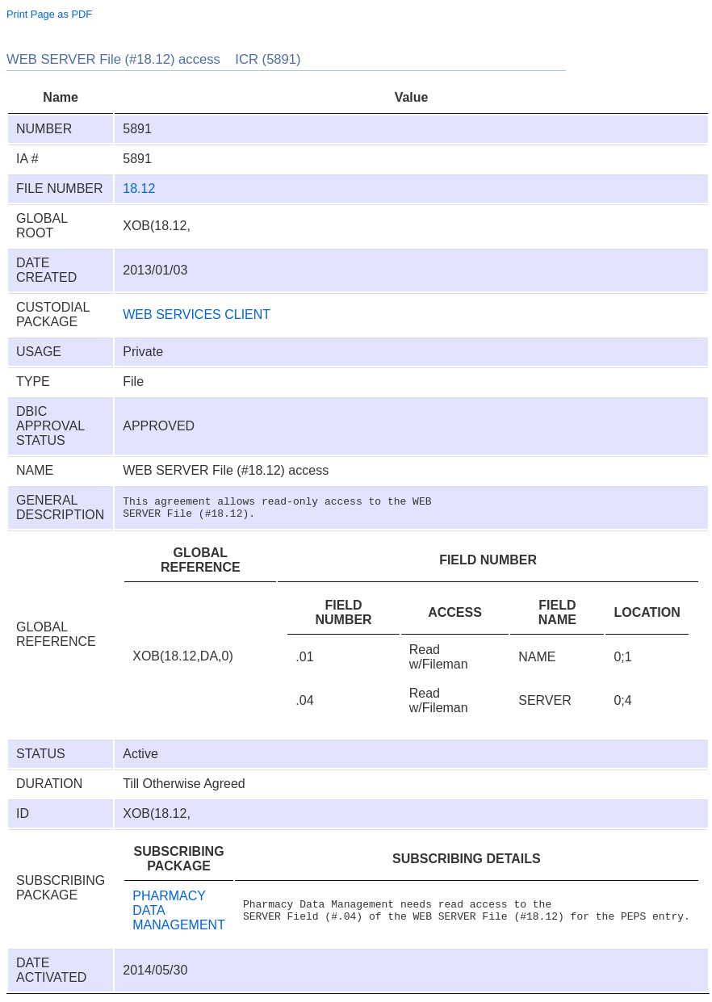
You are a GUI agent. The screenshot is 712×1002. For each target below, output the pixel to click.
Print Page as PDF (49, 14)
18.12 (139, 188)
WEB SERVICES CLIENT (196, 314)
